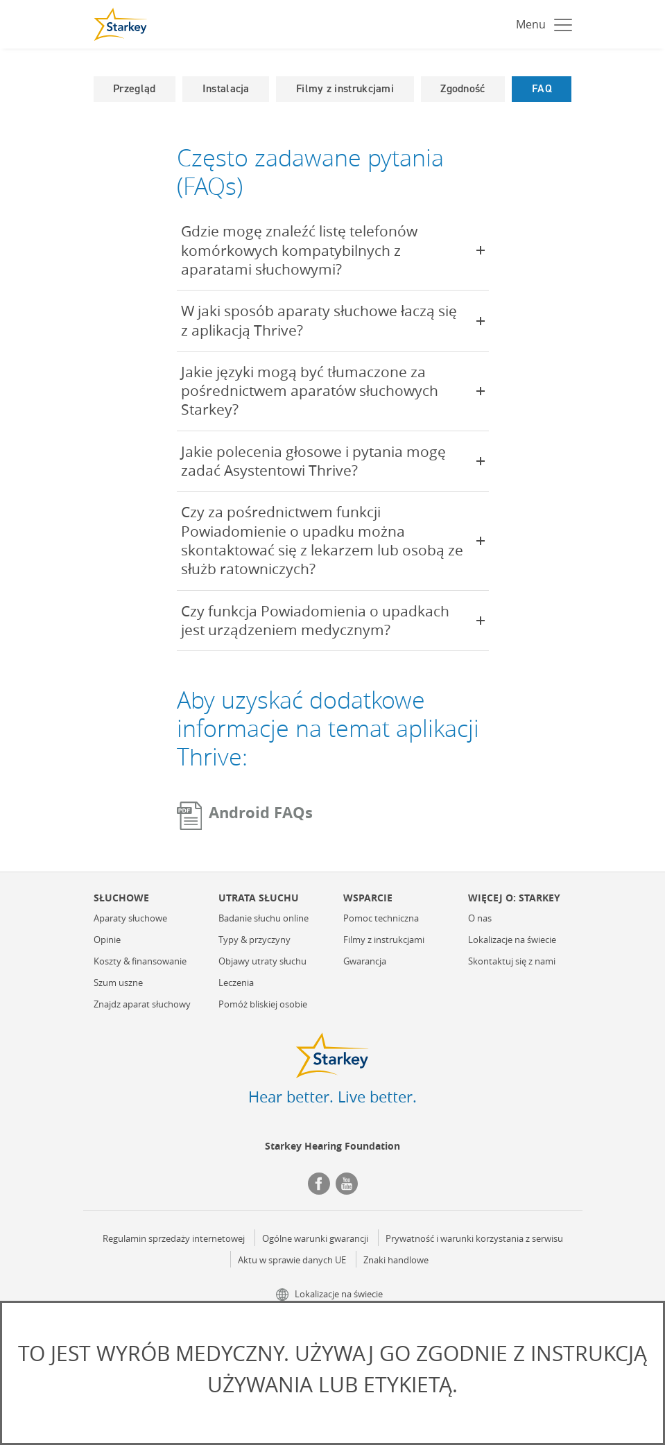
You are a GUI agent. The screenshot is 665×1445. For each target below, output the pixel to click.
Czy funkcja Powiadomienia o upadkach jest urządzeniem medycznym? (333, 620)
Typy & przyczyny (254, 940)
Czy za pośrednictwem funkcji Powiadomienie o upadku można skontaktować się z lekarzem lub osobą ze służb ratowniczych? (333, 540)
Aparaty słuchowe (130, 918)
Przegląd (134, 88)
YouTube (347, 1184)
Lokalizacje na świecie (512, 940)
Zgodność (462, 88)
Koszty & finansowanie (140, 961)
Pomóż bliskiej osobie (262, 1004)
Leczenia (236, 983)
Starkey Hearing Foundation (332, 1145)
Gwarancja (364, 961)
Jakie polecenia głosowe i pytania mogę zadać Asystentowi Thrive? (333, 461)
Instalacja (226, 88)
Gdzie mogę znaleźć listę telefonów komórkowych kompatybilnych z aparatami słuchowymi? (333, 250)
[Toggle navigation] (540, 24)
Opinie (107, 940)
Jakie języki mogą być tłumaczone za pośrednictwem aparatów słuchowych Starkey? (333, 390)
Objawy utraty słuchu (262, 961)
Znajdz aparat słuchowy (142, 1004)
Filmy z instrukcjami (345, 88)
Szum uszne (118, 983)
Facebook (319, 1184)
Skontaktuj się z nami (511, 961)
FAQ (542, 88)
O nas (480, 918)
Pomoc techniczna (381, 918)
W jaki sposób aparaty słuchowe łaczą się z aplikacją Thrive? (333, 320)
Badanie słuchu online (263, 918)
